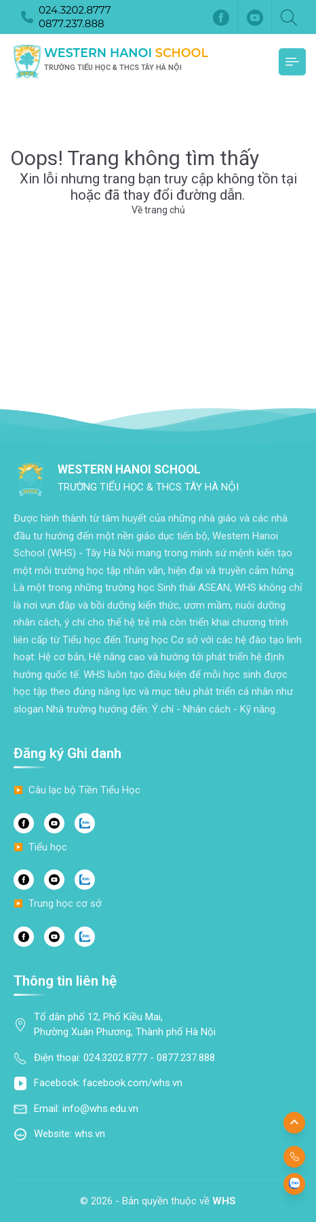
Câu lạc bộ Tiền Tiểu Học (84, 790)
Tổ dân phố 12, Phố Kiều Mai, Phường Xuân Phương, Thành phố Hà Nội (125, 1025)
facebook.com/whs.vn (132, 1083)
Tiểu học (47, 847)
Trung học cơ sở (65, 903)
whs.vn (90, 1134)
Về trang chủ (158, 209)
